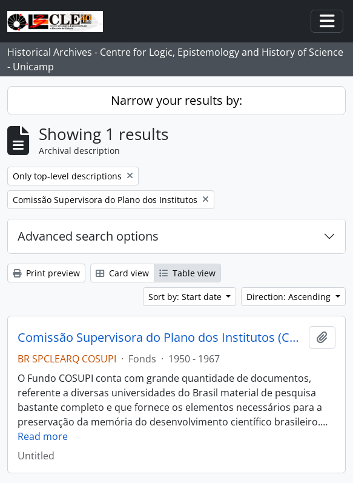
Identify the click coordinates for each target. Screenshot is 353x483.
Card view (122, 273)
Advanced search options (88, 236)
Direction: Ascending (289, 296)
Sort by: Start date (186, 296)
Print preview (46, 273)
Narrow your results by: (176, 100)
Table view (187, 273)
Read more (43, 436)
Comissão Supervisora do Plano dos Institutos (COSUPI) (161, 337)
